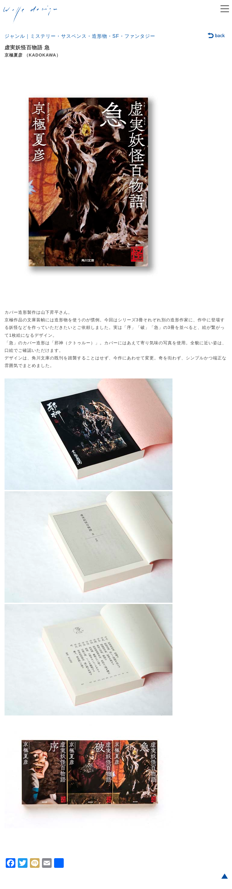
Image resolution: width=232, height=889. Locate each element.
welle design (30, 14)
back (216, 36)
